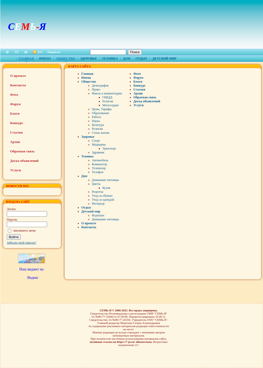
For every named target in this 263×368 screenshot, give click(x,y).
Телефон (98, 172)
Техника (110, 58)
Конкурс (16, 123)
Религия (107, 101)
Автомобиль (100, 160)
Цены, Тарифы (102, 109)
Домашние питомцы (105, 180)
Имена (45, 58)
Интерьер (98, 203)
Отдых (141, 58)
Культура (98, 125)
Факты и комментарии (107, 93)
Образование (100, 113)
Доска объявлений (24, 161)
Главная (26, 58)
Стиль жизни (101, 133)
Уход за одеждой (103, 199)
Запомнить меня (24, 230)
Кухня (106, 188)
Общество (65, 58)
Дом (127, 58)
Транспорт (109, 148)
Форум (15, 104)
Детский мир (164, 58)
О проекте (18, 76)
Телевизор (99, 168)
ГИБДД (107, 97)
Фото (14, 95)
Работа (96, 117)
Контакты (18, 85)
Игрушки (98, 215)
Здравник (98, 152)
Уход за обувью (102, 196)
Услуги (15, 170)
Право (96, 89)
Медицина (99, 144)
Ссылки (16, 132)
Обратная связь (22, 151)
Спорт (96, 140)
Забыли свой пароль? (22, 242)
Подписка (54, 52)
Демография (100, 85)
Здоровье (88, 58)
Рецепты (98, 192)
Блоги (15, 113)
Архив (15, 142)
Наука (96, 121)
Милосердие (110, 105)
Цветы (96, 184)
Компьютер (99, 164)
